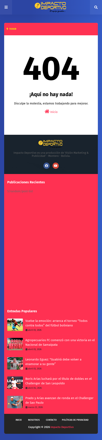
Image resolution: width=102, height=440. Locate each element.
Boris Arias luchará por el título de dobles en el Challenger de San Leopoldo (58, 381)
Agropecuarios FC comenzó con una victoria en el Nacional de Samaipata (60, 342)
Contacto (51, 420)
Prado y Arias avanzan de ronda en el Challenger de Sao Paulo (59, 400)
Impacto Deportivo (62, 427)
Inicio (51, 111)
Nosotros (34, 420)
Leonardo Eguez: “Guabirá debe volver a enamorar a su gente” (53, 362)
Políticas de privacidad (75, 420)
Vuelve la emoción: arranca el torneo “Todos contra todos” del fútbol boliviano (56, 323)
